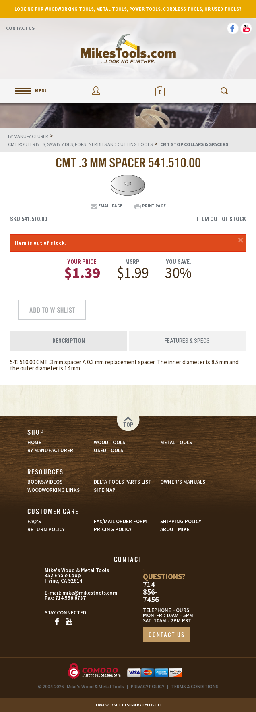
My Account (96, 90)
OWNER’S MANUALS (182, 481)
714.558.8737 (70, 598)
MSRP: (133, 262)
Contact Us (20, 28)
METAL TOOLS (176, 442)
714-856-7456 (151, 591)
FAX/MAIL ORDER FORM (120, 521)
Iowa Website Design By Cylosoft (128, 705)
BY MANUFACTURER (50, 450)
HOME (34, 442)
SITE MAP (105, 490)
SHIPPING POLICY (180, 521)
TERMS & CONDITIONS (195, 686)
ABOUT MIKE (175, 529)
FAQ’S (34, 521)
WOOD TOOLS (109, 442)
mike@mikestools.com (78, 592)
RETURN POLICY (46, 529)
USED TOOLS (108, 450)
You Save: (178, 262)
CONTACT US (167, 635)
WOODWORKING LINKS (53, 490)
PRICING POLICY (113, 529)
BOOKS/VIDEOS (44, 481)
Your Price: (82, 262)
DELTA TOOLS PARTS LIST (122, 481)
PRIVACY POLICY (147, 686)
